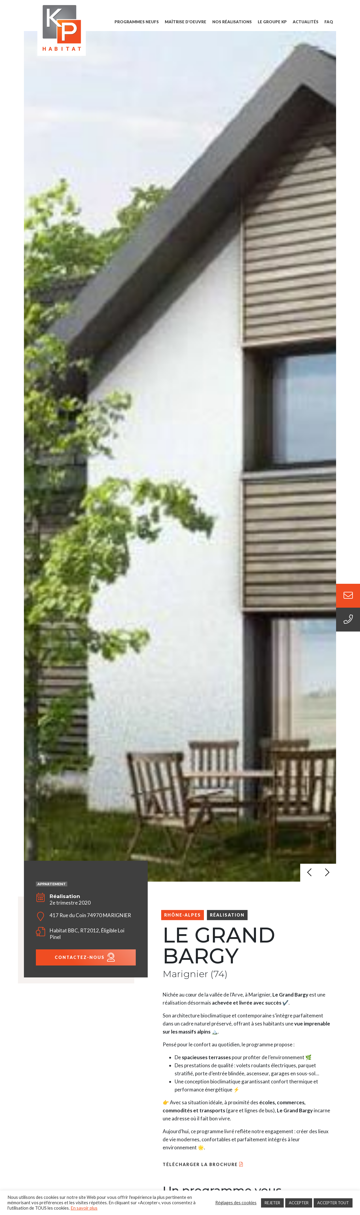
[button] (309, 873)
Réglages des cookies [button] (236, 1202)
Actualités (305, 21)
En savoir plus (84, 1208)
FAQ (328, 21)
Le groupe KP (272, 21)
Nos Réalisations (232, 21)
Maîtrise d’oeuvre (185, 21)
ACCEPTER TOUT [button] (333, 1202)
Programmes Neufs (137, 21)
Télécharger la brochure (200, 1164)
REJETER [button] (272, 1202)
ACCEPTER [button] (299, 1202)
